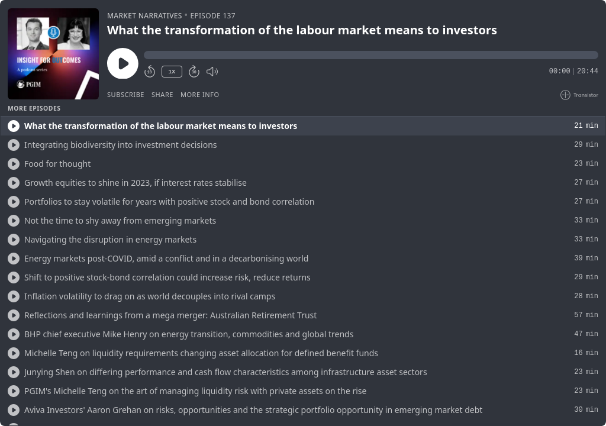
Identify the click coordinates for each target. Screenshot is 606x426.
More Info (200, 94)
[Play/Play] (14, 126)
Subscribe (125, 94)
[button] (371, 55)
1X (171, 72)
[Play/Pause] (53, 54)
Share (162, 94)
